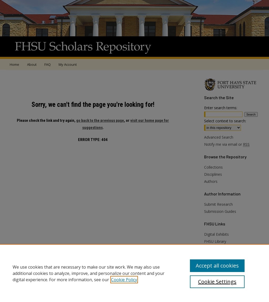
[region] (134, 273)
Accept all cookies (217, 265)
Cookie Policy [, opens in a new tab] (124, 280)
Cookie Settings (217, 281)
